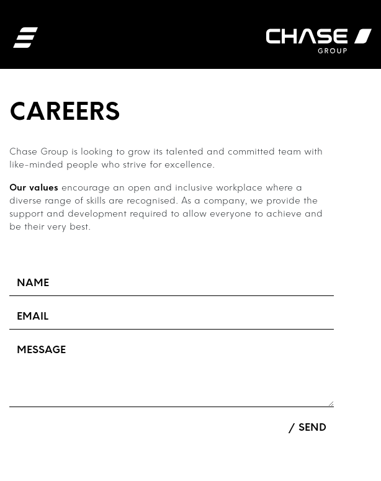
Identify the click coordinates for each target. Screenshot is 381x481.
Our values (33, 188)
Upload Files (41, 428)
